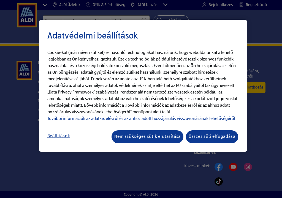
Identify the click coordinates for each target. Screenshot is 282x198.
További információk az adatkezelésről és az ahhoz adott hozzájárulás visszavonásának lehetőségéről (141, 119)
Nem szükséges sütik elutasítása (147, 136)
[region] (143, 86)
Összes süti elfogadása (212, 136)
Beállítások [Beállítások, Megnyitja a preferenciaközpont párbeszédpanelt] (58, 136)
